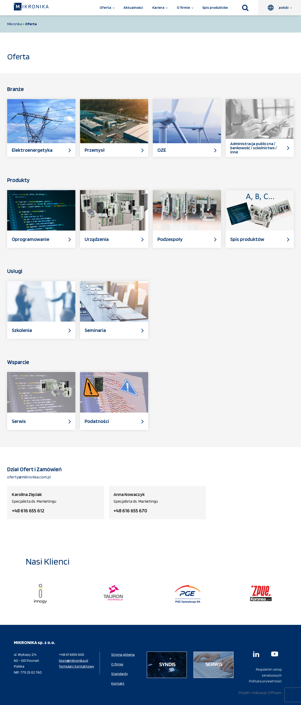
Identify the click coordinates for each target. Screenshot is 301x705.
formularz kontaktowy (76, 666)
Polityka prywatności (265, 681)
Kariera (158, 7)
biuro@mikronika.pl (73, 660)
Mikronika (14, 24)
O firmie (183, 7)
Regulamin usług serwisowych (269, 672)
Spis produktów (215, 7)
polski (284, 7)
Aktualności (133, 7)
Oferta (105, 7)
